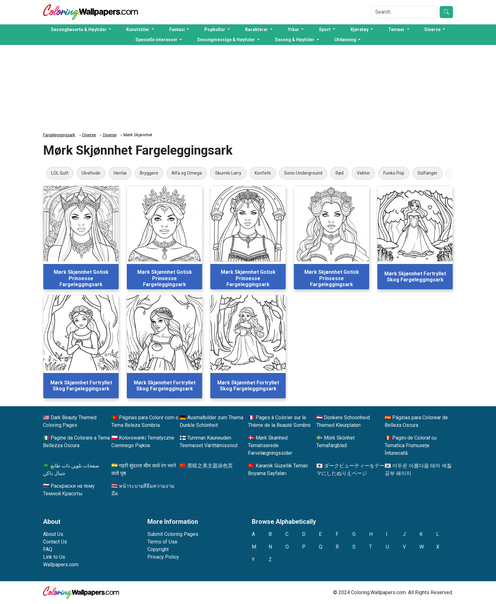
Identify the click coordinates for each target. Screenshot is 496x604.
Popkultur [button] (215, 29)
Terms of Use (162, 542)
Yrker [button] (294, 29)
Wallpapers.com (60, 565)
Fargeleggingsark (59, 134)
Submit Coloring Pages (172, 534)
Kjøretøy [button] (359, 29)
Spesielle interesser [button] (156, 39)
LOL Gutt (59, 173)
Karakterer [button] (257, 29)
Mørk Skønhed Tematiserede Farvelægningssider (270, 445)
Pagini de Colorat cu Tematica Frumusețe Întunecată (411, 445)
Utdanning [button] (345, 39)
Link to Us (54, 557)
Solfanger (427, 173)
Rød (340, 173)
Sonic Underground (303, 173)
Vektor (363, 173)
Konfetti (263, 173)
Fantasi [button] (177, 29)
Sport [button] (325, 29)
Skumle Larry (228, 173)
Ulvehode (91, 173)
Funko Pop (393, 173)
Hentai (120, 173)
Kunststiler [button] (138, 29)
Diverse (89, 134)
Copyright (158, 549)
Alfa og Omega (186, 173)
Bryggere (149, 173)
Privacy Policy (163, 557)
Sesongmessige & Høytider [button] (226, 39)
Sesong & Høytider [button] (295, 39)
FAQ (47, 549)
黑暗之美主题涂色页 (210, 466)
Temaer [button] (397, 29)
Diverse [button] (433, 29)
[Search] (404, 12)
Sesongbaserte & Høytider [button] (79, 29)
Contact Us (55, 542)
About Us (53, 534)
